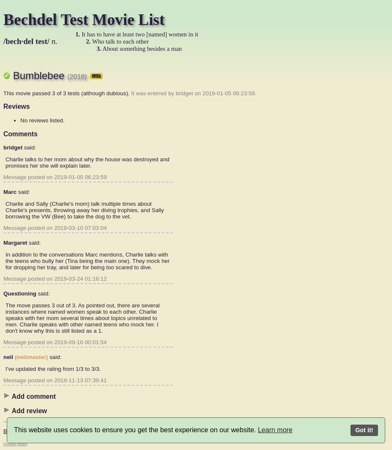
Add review (25, 410)
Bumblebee (58, 75)
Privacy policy (15, 444)
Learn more (275, 429)
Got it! (364, 430)
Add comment (29, 396)
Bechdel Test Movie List (84, 19)
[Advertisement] (308, 188)
